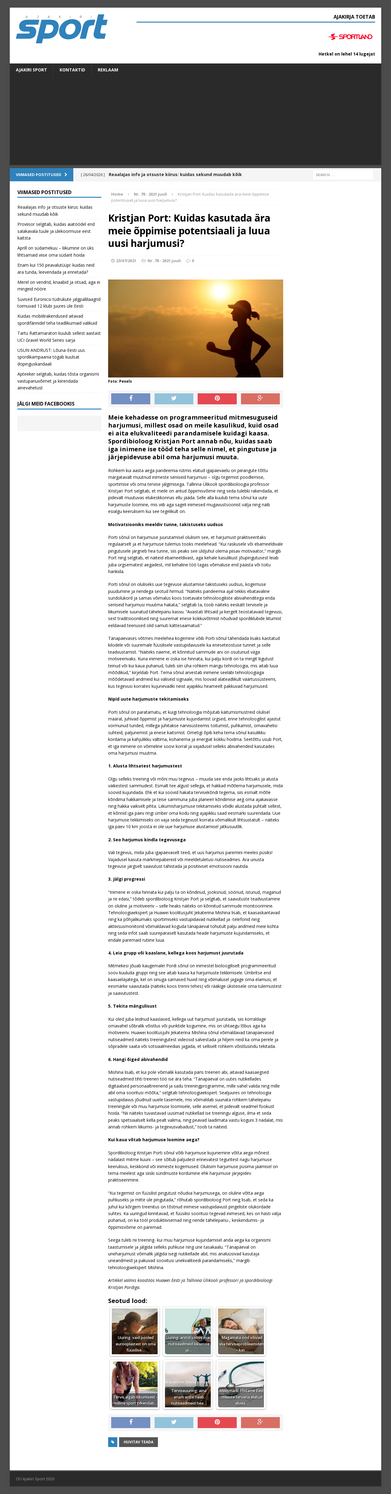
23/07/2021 (126, 260)
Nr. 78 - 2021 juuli (164, 260)
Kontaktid (72, 70)
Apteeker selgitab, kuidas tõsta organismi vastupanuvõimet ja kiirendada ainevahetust (58, 381)
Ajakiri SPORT (31, 70)
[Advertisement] (195, 122)
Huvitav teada (138, 1442)
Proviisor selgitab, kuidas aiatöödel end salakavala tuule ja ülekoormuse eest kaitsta (56, 231)
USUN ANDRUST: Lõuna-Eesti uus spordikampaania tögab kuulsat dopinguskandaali (51, 357)
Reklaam (108, 70)
